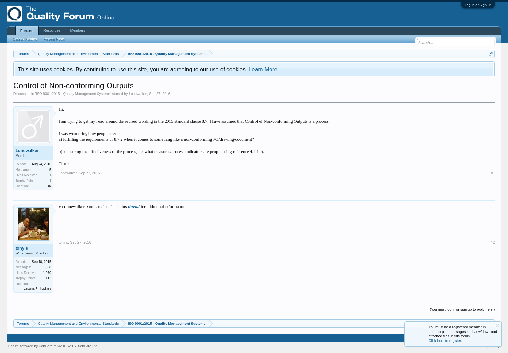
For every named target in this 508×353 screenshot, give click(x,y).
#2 (493, 242)
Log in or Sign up (478, 5)
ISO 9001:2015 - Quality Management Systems (73, 94)
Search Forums (25, 39)
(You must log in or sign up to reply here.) (462, 309)
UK (49, 186)
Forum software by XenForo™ (53, 346)
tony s (22, 248)
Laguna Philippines (37, 288)
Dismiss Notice (497, 325)
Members (77, 30)
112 (48, 278)
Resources (52, 30)
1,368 (47, 267)
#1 (493, 173)
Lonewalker (138, 94)
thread (134, 206)
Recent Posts (53, 39)
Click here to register (445, 341)
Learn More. (263, 69)
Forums (26, 31)
